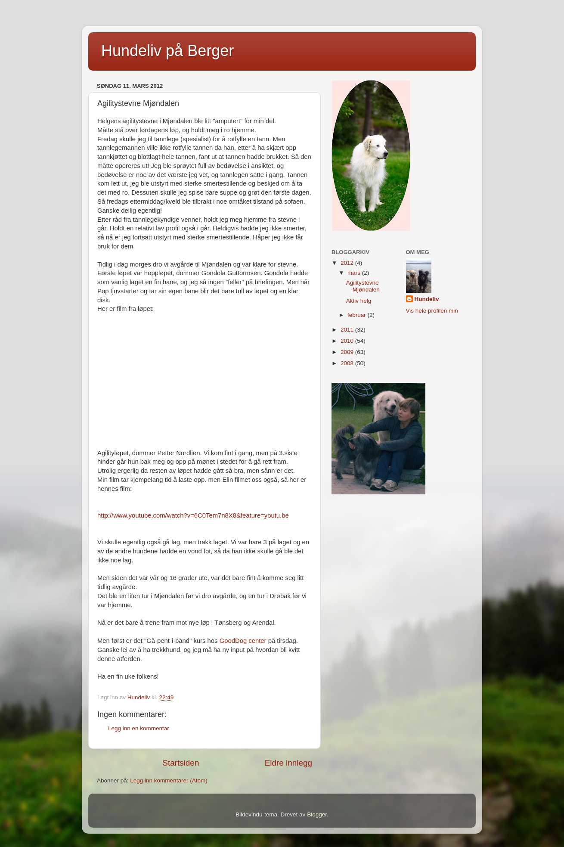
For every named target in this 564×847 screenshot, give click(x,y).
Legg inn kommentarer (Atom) (168, 780)
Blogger (317, 814)
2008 (348, 363)
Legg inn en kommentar (138, 728)
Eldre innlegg (288, 762)
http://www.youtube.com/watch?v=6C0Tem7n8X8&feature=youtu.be (193, 515)
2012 (348, 263)
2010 (348, 341)
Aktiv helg (359, 301)
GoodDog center (243, 640)
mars (354, 273)
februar (357, 315)
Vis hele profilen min (432, 310)
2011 (348, 329)
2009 (348, 352)
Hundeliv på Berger (167, 50)
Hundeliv (427, 299)
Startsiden (180, 762)
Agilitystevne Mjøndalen (363, 286)
